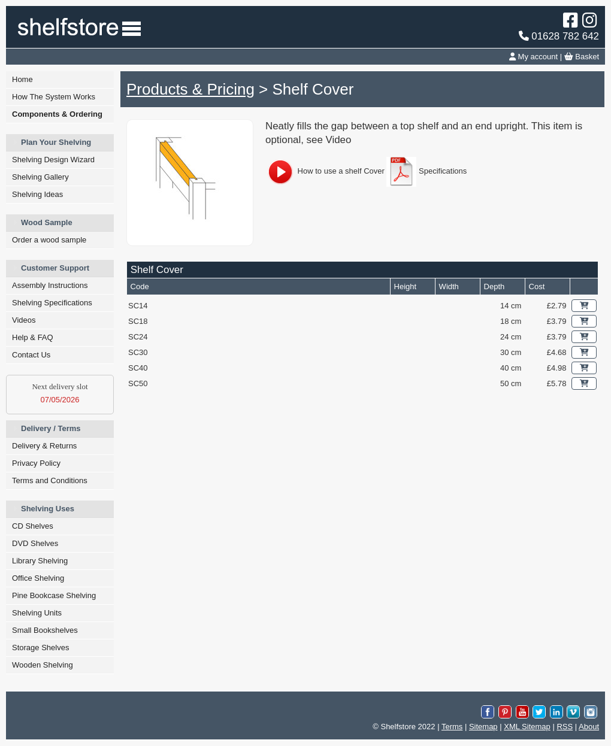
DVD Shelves (35, 543)
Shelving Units (37, 612)
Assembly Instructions (49, 285)
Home (22, 79)
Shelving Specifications (52, 302)
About (589, 726)
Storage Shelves (40, 647)
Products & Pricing (190, 89)
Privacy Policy (36, 463)
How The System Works (53, 96)
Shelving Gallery (40, 176)
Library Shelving (40, 560)
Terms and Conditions (49, 480)
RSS (564, 726)
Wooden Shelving (42, 664)
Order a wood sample (49, 239)
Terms (451, 726)
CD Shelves (32, 525)
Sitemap (483, 726)
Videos (24, 320)
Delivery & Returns (44, 445)
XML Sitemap (527, 726)
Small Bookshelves (45, 630)
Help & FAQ (32, 337)
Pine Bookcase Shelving (54, 595)
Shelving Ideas (37, 194)
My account (533, 56)
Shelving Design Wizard (53, 159)
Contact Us (31, 354)
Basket (581, 56)
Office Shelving (38, 578)
